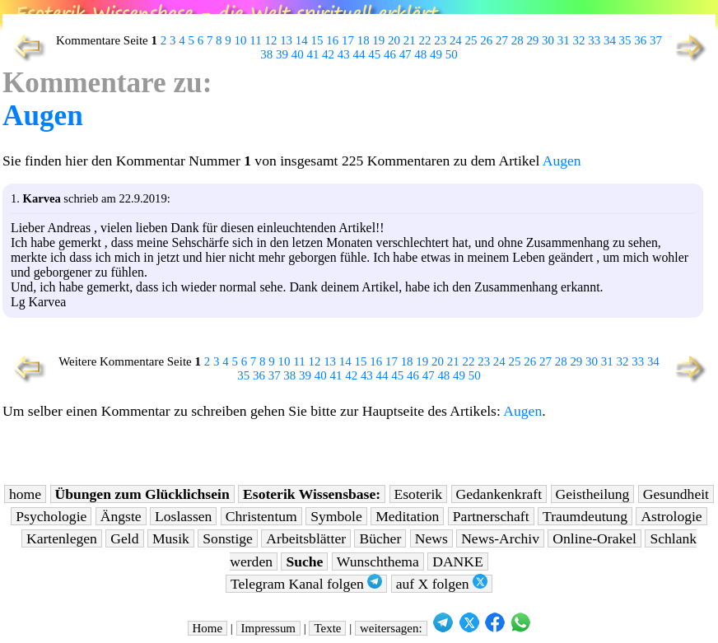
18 (363, 40)
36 (640, 40)
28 (517, 40)
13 (286, 40)
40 (297, 54)
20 (394, 40)
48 (420, 54)
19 (378, 40)
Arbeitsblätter (306, 538)
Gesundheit (676, 494)
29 (532, 40)
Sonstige (228, 538)
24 (456, 40)
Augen (42, 116)
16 (332, 40)
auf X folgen (441, 583)
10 (241, 40)
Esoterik (418, 494)
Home (208, 628)
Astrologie (671, 516)
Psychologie (51, 516)
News (431, 538)
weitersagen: (391, 628)
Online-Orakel (594, 538)
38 (266, 54)
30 (548, 40)
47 (405, 54)
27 (502, 40)
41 (312, 54)
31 (563, 40)
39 (282, 54)
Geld (124, 538)
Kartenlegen (61, 538)
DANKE (457, 561)
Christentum (261, 516)
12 (270, 40)
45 (374, 54)
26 (486, 40)
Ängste (121, 516)
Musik (170, 538)
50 (451, 54)
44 (359, 54)
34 (610, 40)
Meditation (407, 516)
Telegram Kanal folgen (306, 583)
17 (348, 40)
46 (390, 54)
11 (255, 40)
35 (625, 40)
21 (409, 40)
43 (344, 54)
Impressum (268, 628)
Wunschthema (378, 561)
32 (579, 40)
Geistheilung (593, 494)
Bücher (380, 538)
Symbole (336, 516)
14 (302, 40)
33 (594, 40)
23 (440, 40)
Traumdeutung (585, 516)
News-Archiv (500, 538)
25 (471, 40)
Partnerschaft (491, 516)
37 (656, 40)
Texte (327, 628)
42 (328, 54)
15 (317, 40)
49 (436, 54)
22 (424, 40)
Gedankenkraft (499, 494)
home (25, 494)
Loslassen (183, 516)
